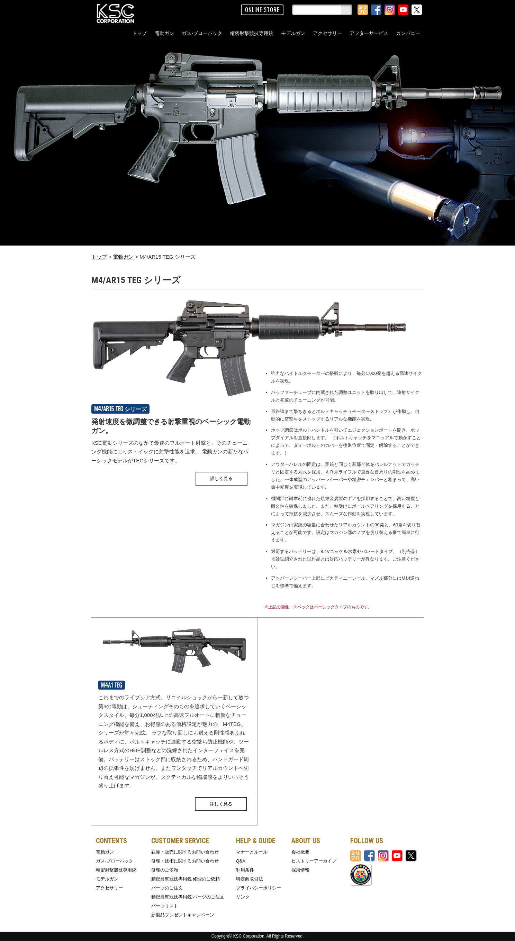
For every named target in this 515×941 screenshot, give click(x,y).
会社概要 (300, 852)
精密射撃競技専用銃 (251, 33)
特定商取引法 (249, 879)
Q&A (240, 861)
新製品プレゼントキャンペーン (182, 914)
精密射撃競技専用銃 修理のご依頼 (185, 879)
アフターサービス (369, 33)
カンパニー (408, 33)
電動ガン (164, 33)
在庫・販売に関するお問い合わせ (185, 852)
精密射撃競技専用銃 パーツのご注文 (188, 897)
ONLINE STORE (262, 10)
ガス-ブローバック (202, 33)
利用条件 (245, 870)
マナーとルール (252, 852)
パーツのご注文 (167, 888)
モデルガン (293, 33)
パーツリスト (164, 905)
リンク (243, 897)
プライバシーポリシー (258, 888)
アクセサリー (327, 33)
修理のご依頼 (164, 870)
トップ (139, 33)
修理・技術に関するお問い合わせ (185, 861)
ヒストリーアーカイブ (313, 861)
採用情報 (300, 870)
